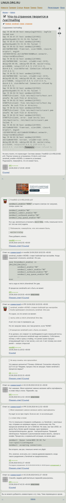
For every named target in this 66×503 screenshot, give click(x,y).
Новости (4, 8)
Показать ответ (15, 246)
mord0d (12, 240)
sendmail (15, 24)
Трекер (33, 8)
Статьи (20, 8)
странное (28, 24)
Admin (12, 12)
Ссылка (6, 172)
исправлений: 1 (55, 465)
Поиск (39, 8)
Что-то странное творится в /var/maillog (25, 18)
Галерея (12, 8)
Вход (62, 8)
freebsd (8, 24)
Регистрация (53, 8)
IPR (10, 166)
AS (10, 373)
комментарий (15, 252)
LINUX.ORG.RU (10, 3)
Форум (26, 8)
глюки (22, 24)
